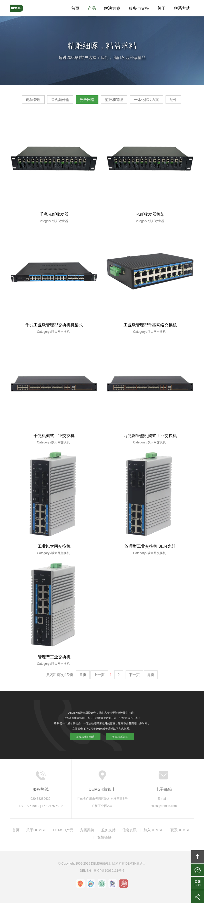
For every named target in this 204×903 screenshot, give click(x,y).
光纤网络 (87, 100)
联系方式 (182, 8)
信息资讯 (129, 830)
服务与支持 (139, 8)
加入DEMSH (154, 830)
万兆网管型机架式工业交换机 (150, 435)
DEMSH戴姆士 (21, 8)
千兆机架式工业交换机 (54, 435)
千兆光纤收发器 (54, 214)
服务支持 (108, 830)
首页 (75, 8)
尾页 (150, 675)
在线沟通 (197, 870)
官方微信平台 (197, 883)
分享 (197, 896)
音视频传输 (60, 100)
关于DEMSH (36, 830)
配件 (173, 100)
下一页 (134, 675)
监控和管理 (114, 100)
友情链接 (104, 837)
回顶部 (197, 856)
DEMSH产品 (63, 830)
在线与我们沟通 (94, 730)
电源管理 (33, 100)
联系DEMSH (180, 830)
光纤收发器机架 (150, 214)
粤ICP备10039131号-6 (109, 871)
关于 (161, 8)
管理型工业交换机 (54, 657)
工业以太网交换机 (54, 546)
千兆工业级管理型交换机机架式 (54, 325)
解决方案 (112, 8)
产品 (92, 8)
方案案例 (87, 830)
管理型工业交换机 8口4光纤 (150, 546)
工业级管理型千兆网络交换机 (150, 325)
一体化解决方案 (146, 100)
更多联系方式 (110, 730)
